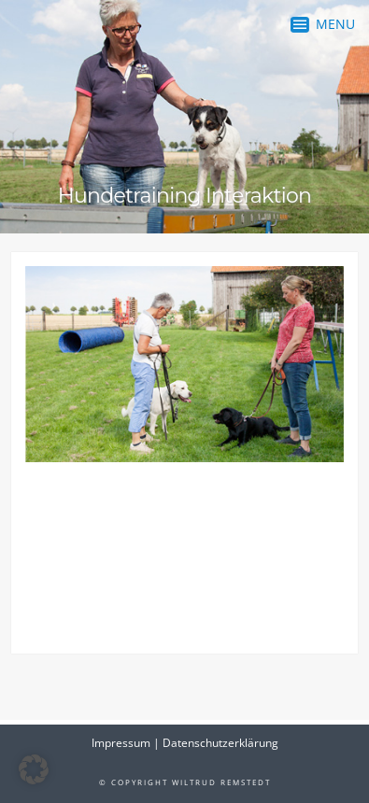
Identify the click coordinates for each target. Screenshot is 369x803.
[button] (33, 769)
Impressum (121, 743)
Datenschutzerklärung (220, 743)
